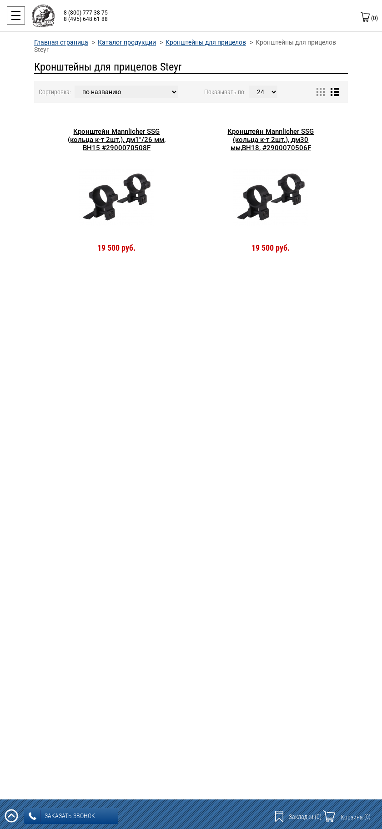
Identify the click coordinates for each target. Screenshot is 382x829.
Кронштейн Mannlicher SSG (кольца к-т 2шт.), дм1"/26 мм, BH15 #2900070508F (117, 139)
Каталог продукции (127, 42)
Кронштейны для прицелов (206, 42)
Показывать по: (225, 92)
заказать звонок (62, 816)
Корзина (356, 817)
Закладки (305, 816)
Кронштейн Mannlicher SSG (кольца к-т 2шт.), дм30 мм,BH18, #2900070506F (270, 139)
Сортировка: (55, 92)
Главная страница (61, 42)
